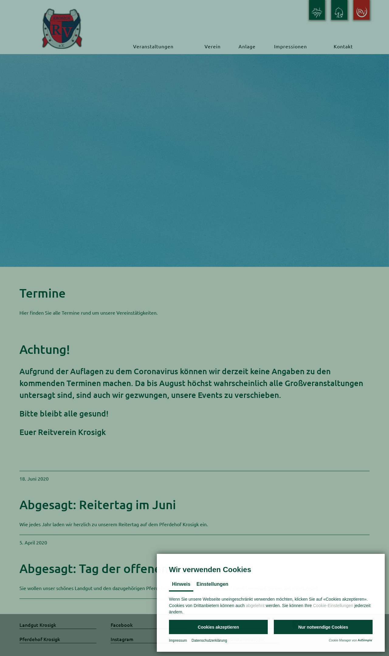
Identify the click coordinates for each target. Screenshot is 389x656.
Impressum (178, 640)
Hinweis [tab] (181, 584)
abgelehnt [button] (255, 605)
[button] (218, 627)
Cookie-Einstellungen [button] (333, 605)
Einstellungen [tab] (212, 584)
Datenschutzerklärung (209, 640)
